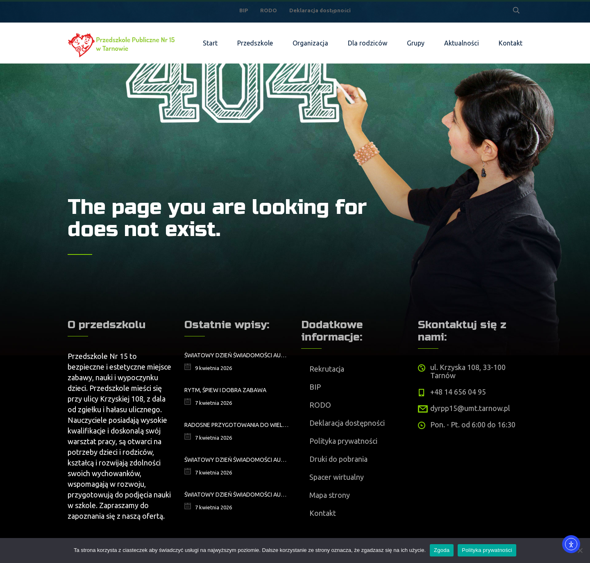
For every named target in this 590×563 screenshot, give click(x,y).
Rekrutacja (326, 369)
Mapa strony (329, 495)
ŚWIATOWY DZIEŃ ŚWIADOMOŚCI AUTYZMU (236, 355)
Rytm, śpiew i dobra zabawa (225, 390)
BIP (243, 10)
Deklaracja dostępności (320, 10)
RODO (268, 10)
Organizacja (310, 43)
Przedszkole (255, 43)
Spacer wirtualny (336, 477)
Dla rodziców (367, 43)
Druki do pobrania (338, 459)
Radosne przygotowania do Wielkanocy (236, 425)
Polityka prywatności (343, 441)
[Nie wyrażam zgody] (580, 550)
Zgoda (441, 550)
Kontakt (510, 43)
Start (210, 43)
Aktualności (461, 43)
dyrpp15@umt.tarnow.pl (470, 408)
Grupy (415, 43)
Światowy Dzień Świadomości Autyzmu (236, 459)
